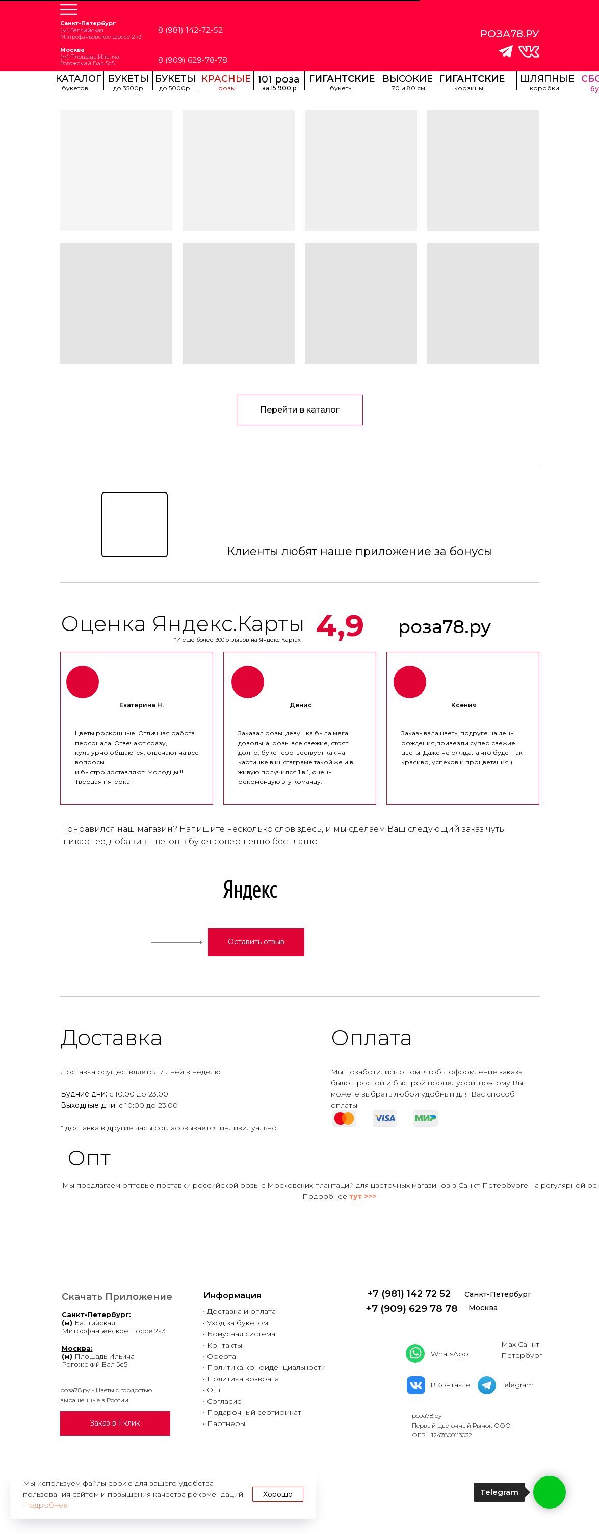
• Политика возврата (241, 1378)
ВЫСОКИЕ (407, 79)
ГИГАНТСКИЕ (342, 79)
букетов (75, 88)
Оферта (221, 1356)
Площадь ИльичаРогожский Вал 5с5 (98, 1356)
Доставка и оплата (241, 1311)
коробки (544, 88)
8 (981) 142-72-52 (190, 30)
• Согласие (222, 1401)
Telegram (517, 1384)
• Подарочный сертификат (252, 1412)
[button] (68, 9)
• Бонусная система (239, 1333)
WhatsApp (449, 1353)
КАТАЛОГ (78, 79)
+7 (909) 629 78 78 (412, 1308)
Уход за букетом (237, 1322)
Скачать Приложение (117, 1296)
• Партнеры (224, 1423)
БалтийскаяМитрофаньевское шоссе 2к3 (114, 1322)
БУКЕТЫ (175, 79)
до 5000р (174, 88)
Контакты (224, 1345)
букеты (341, 88)
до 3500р (128, 88)
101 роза (278, 79)
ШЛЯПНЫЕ (547, 79)
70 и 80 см (408, 88)
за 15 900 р (279, 88)
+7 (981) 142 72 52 (409, 1293)
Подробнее (45, 1505)
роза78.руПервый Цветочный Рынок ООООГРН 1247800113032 (461, 1425)
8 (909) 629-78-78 (192, 60)
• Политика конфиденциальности (264, 1367)
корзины (468, 88)
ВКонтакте (450, 1384)
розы (227, 88)
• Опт (212, 1389)
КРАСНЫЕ (226, 79)
